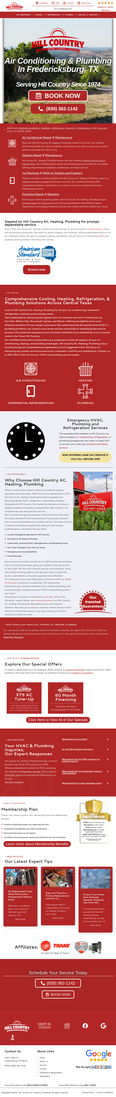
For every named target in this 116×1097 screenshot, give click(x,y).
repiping (45, 203)
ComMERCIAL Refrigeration (31, 403)
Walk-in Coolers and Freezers (63, 173)
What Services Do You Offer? (75, 739)
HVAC (101, 235)
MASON (70, 128)
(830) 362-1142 (13, 775)
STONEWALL (83, 128)
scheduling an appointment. (82, 673)
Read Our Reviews (13, 637)
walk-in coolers (42, 181)
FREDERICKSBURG (28, 128)
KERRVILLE (58, 128)
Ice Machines (30, 173)
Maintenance (63, 137)
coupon (23, 705)
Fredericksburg (95, 228)
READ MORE (20, 919)
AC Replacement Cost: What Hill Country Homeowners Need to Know (20, 895)
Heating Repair (32, 155)
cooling (98, 633)
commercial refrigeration (75, 670)
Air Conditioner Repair (37, 137)
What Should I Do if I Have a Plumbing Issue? (82, 783)
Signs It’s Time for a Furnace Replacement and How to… (57, 895)
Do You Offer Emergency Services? (77, 749)
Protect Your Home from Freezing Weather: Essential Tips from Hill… (93, 898)
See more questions (14, 782)
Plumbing (85, 403)
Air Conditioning (30, 380)
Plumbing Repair (33, 194)
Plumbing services (29, 658)
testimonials (9, 633)
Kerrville (49, 596)
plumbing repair (29, 203)
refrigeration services (30, 771)
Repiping (53, 194)
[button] (85, 739)
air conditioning (84, 437)
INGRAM (45, 128)
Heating (56, 142)
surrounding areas (43, 600)
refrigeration (101, 437)
